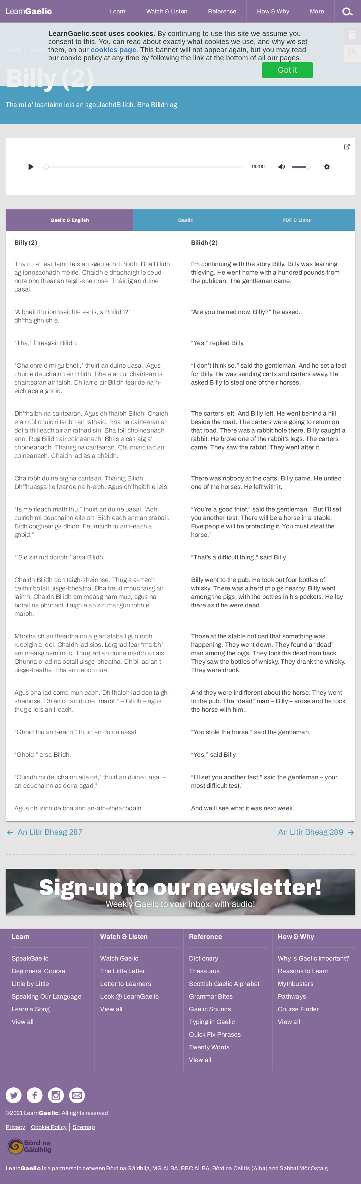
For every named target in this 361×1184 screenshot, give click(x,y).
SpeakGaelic (30, 958)
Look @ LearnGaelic (129, 996)
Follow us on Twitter (14, 1095)
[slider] (144, 167)
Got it (287, 70)
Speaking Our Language (46, 996)
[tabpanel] (180, 526)
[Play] (31, 166)
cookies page (113, 50)
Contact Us (77, 1095)
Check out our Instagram (56, 1095)
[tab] (69, 220)
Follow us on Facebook (35, 1095)
